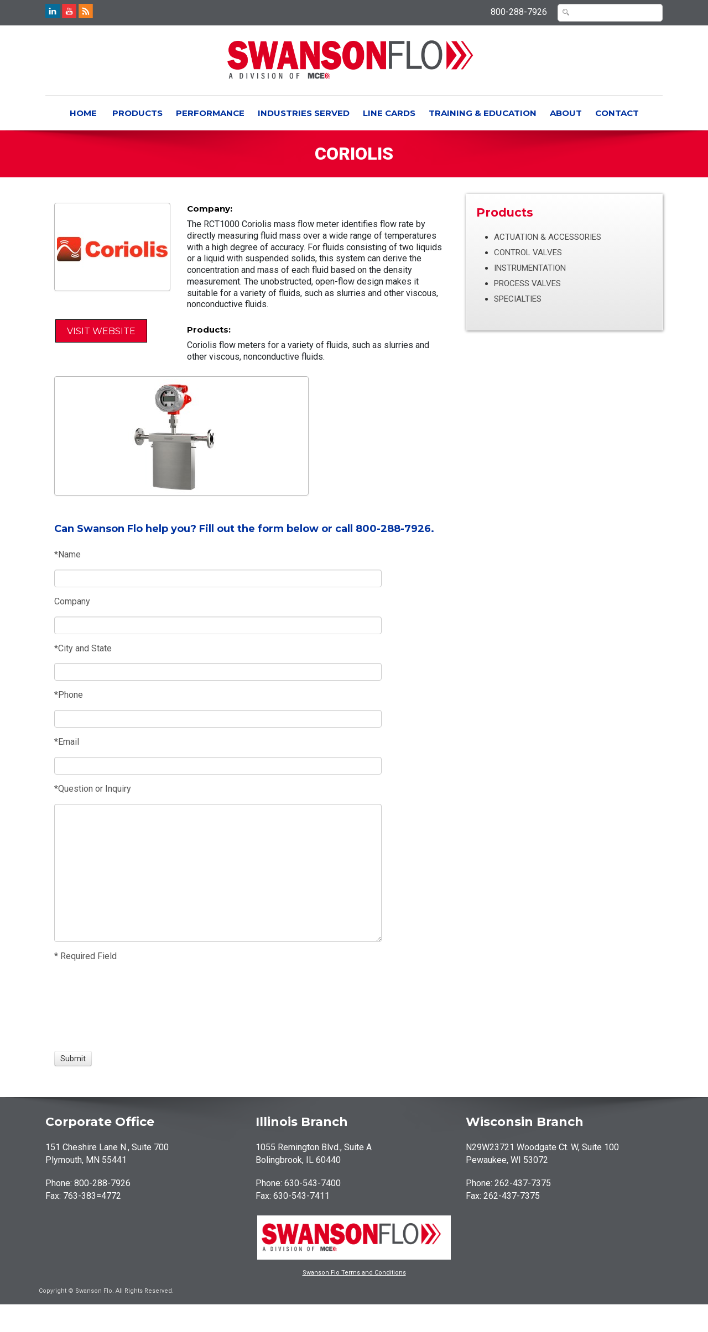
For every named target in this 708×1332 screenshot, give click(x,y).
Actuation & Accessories (547, 237)
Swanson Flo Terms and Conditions (354, 1272)
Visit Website (101, 331)
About (566, 113)
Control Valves (528, 252)
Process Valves (527, 283)
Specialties (518, 299)
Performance (210, 113)
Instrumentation (530, 268)
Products (137, 113)
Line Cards (389, 113)
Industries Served (304, 113)
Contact (617, 113)
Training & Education (483, 113)
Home (83, 113)
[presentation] (95, 1006)
